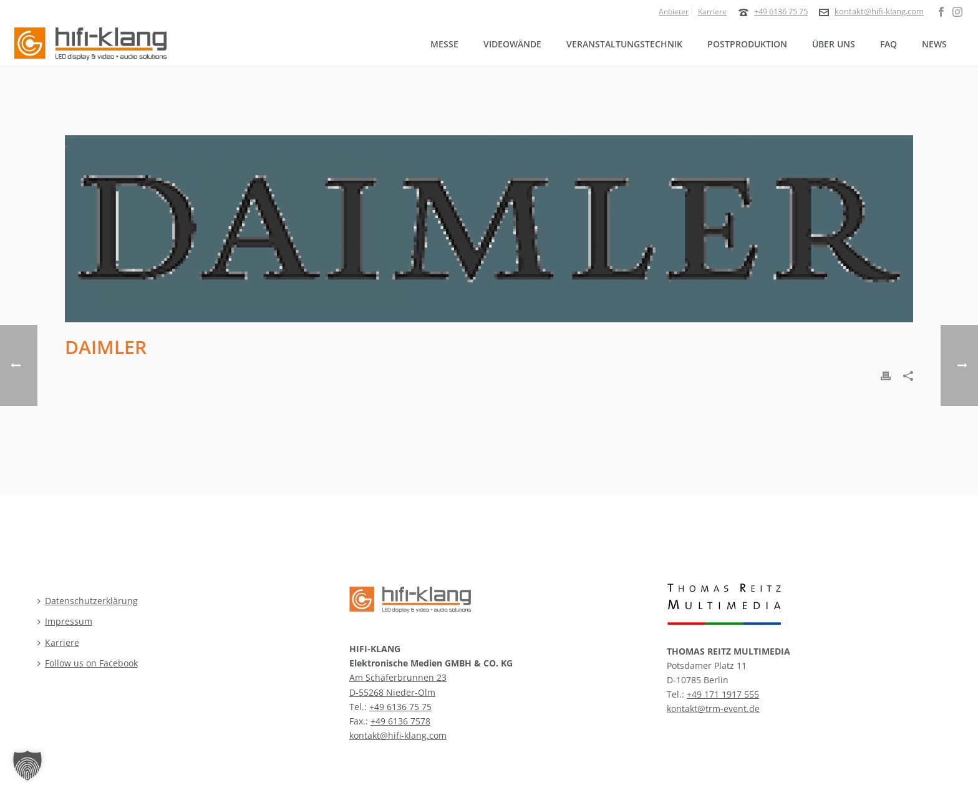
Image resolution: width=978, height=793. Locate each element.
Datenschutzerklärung (87, 601)
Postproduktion (747, 44)
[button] (27, 765)
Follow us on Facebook (87, 663)
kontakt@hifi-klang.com (879, 11)
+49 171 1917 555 (723, 694)
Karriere (58, 642)
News (934, 44)
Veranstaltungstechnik (624, 44)
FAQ (888, 44)
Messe (444, 44)
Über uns (833, 44)
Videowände (512, 44)
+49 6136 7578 (400, 721)
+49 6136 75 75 (781, 11)
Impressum (64, 621)
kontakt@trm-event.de (713, 708)
